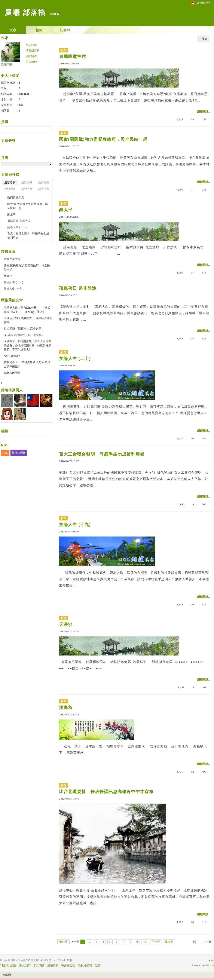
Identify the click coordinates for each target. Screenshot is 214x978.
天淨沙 (66, 624)
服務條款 (52, 965)
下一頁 (156, 941)
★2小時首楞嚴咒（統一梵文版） (24, 335)
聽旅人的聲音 (12, 372)
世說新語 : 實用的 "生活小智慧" (23, 328)
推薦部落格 (33, 50)
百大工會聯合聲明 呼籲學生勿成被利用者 (101, 454)
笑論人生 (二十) (75, 358)
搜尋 (48, 129)
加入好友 (31, 45)
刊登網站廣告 (8, 965)
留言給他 (31, 61)
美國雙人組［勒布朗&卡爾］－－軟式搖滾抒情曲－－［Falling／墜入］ (27, 310)
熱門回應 (26, 188)
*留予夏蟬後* (12, 356)
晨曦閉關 (6, 64)
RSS (5, 452)
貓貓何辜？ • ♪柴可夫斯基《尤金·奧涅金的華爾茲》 (27, 364)
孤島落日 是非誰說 (78, 288)
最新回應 (26, 182)
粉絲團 (7, 974)
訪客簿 (65, 30)
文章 (12, 30)
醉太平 (66, 209)
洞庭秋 (66, 707)
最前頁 (63, 941)
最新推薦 (43, 182)
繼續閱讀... (203, 111)
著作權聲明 (68, 965)
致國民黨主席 (72, 56)
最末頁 (169, 941)
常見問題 (39, 965)
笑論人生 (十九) (75, 524)
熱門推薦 (43, 188)
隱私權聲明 (85, 965)
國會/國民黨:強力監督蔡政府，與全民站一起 (103, 139)
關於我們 (25, 965)
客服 (97, 965)
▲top (211, 960)
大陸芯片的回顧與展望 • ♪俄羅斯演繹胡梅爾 (28, 320)
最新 (204, 38)
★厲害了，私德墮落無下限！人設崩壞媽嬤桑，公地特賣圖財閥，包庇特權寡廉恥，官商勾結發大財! (27, 345)
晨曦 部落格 (24, 11)
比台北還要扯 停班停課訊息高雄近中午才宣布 (106, 791)
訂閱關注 (31, 56)
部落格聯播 (19, 452)
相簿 (39, 30)
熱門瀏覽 (9, 188)
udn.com (209, 965)
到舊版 (55, 14)
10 (144, 941)
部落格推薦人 (12, 390)
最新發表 (9, 182)
